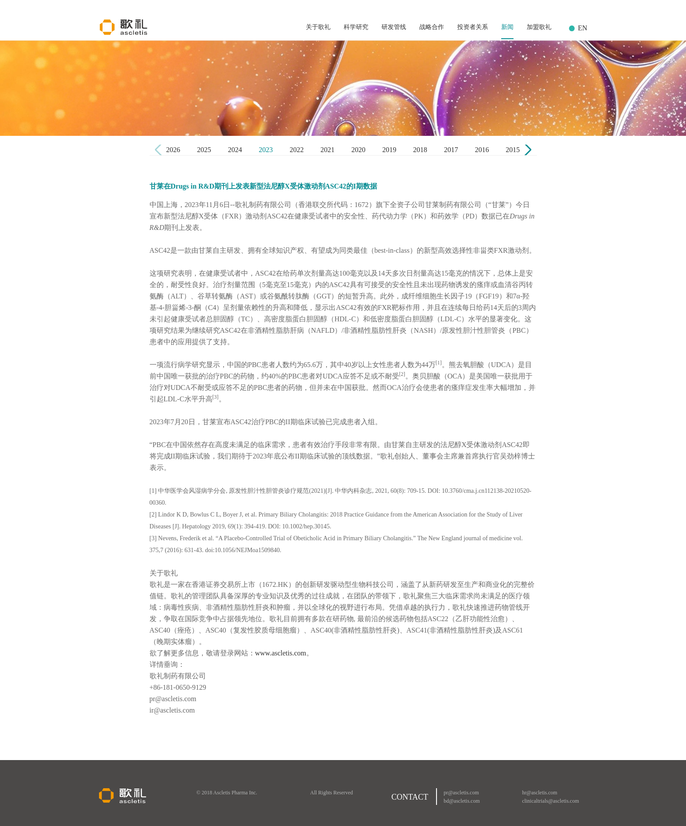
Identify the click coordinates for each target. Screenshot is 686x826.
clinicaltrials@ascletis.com (550, 801)
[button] (526, 150)
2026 (173, 149)
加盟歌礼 (539, 27)
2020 (359, 149)
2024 (235, 149)
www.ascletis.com (280, 653)
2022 (297, 149)
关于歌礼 (318, 27)
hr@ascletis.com (539, 793)
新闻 (507, 27)
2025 (204, 149)
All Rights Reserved (331, 793)
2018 (420, 149)
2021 (327, 149)
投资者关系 (472, 27)
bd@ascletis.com (462, 801)
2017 (451, 149)
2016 (482, 149)
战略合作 (431, 27)
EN (582, 28)
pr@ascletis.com (461, 793)
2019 (389, 149)
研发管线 (394, 27)
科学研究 (356, 27)
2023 (266, 149)
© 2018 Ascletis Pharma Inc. (226, 793)
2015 (513, 149)
